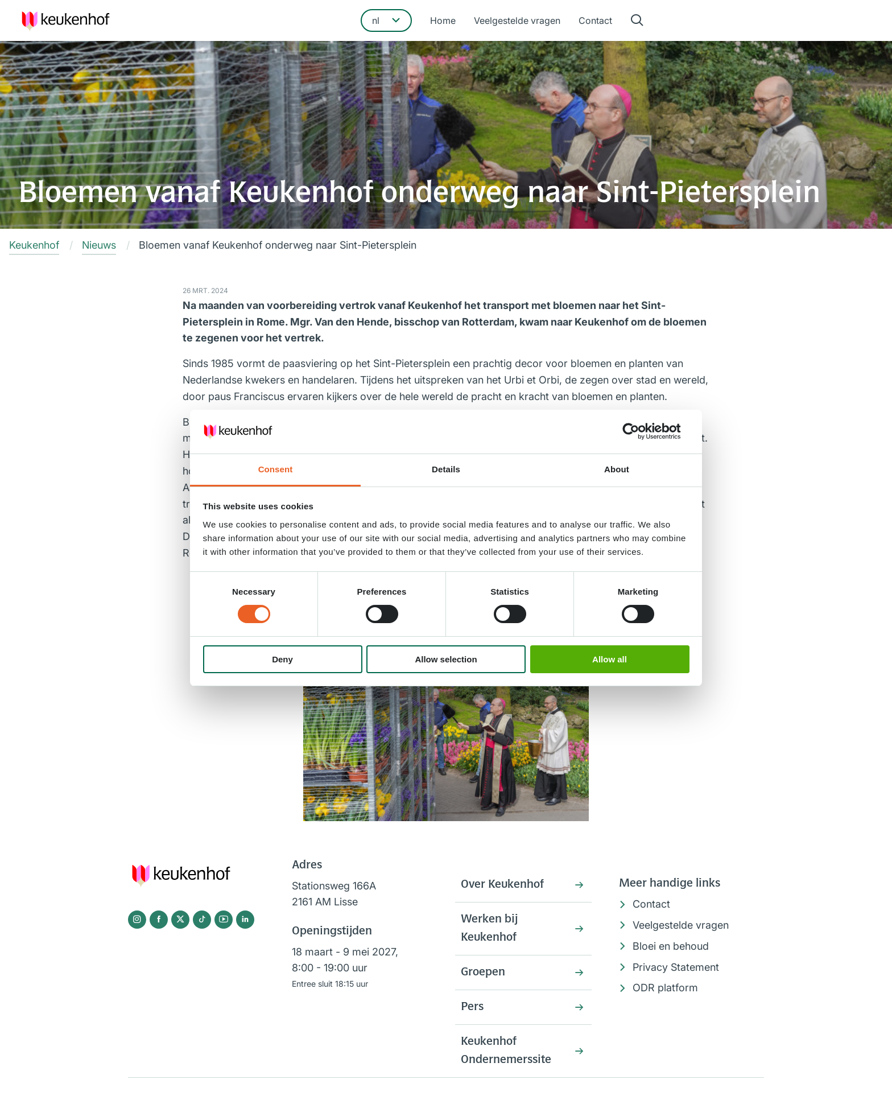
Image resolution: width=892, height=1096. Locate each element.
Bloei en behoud (671, 946)
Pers (472, 1007)
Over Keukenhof (502, 885)
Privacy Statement (676, 967)
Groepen (483, 972)
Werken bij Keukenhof (489, 928)
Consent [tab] (275, 469)
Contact (595, 20)
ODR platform (665, 988)
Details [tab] (446, 469)
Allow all (609, 659)
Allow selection (446, 659)
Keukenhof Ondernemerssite (506, 1051)
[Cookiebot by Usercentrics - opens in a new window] (639, 431)
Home (443, 20)
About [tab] (616, 469)
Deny (282, 659)
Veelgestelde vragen (517, 20)
